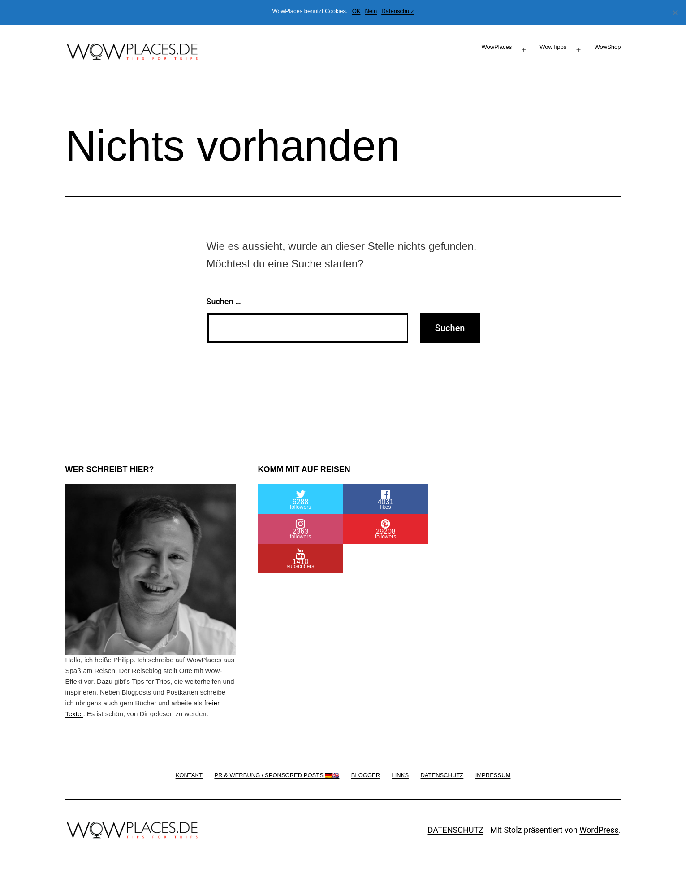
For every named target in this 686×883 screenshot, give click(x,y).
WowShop (607, 47)
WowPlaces (496, 47)
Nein (371, 11)
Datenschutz (397, 11)
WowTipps (552, 47)
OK (356, 11)
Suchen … (224, 301)
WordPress (598, 830)
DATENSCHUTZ (456, 830)
